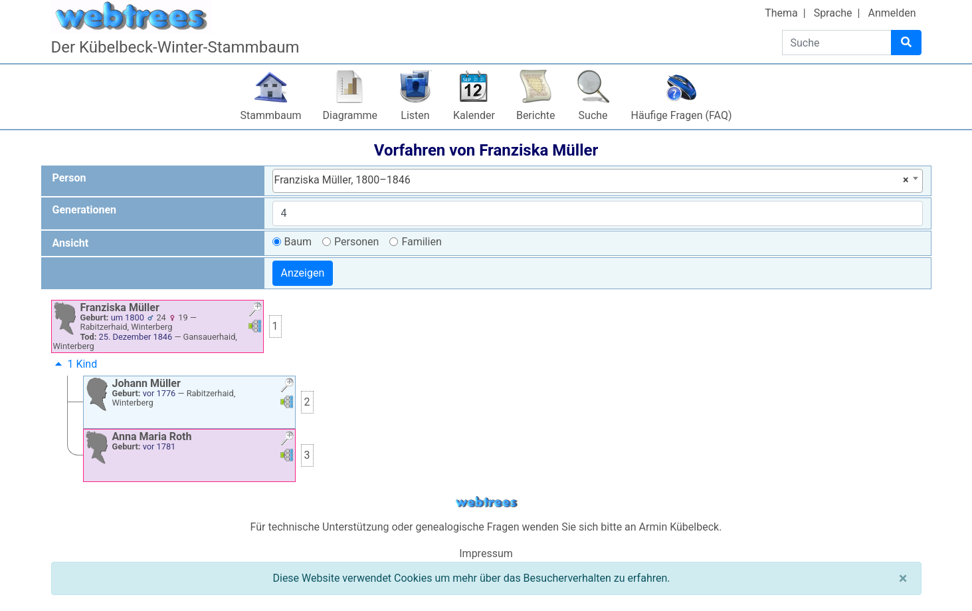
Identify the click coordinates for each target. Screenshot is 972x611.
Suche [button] (593, 115)
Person (69, 178)
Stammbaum (271, 115)
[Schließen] (903, 578)
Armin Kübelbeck (679, 527)
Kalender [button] (474, 115)
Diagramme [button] (350, 115)
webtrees (486, 502)
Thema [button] (781, 13)
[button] (255, 311)
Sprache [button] (833, 13)
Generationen (84, 209)
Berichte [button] (535, 115)
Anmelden (892, 13)
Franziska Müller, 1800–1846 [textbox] (591, 180)
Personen (356, 241)
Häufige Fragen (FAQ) (681, 115)
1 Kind (75, 364)
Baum (298, 241)
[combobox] (597, 181)
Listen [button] (415, 115)
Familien (421, 241)
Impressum (486, 553)
